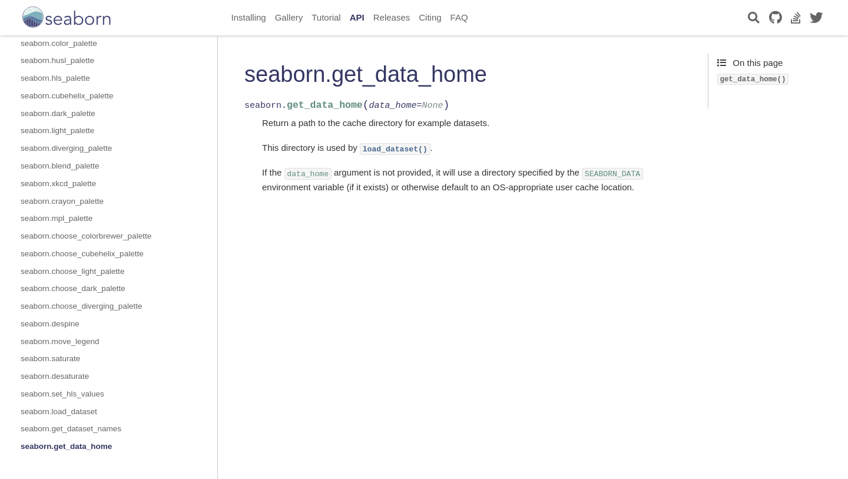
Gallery (289, 17)
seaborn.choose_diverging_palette (81, 306)
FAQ (459, 17)
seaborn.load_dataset (59, 411)
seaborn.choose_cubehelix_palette (82, 253)
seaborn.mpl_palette (56, 218)
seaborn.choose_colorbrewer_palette (86, 236)
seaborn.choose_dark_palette (73, 288)
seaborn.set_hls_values (62, 393)
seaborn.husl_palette (57, 60)
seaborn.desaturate (55, 376)
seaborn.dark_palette (58, 113)
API (357, 17)
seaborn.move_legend (60, 341)
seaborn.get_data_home (66, 446)
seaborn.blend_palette (60, 165)
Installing (248, 17)
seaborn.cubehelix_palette (67, 95)
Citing (430, 17)
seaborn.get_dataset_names (71, 428)
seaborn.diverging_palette (66, 148)
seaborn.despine (50, 323)
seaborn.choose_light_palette (72, 271)
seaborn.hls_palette (55, 78)
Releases (391, 17)
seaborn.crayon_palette (62, 201)
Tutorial (326, 17)
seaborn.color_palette (59, 43)
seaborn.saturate (50, 358)
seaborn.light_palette (57, 130)
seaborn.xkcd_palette (58, 183)
